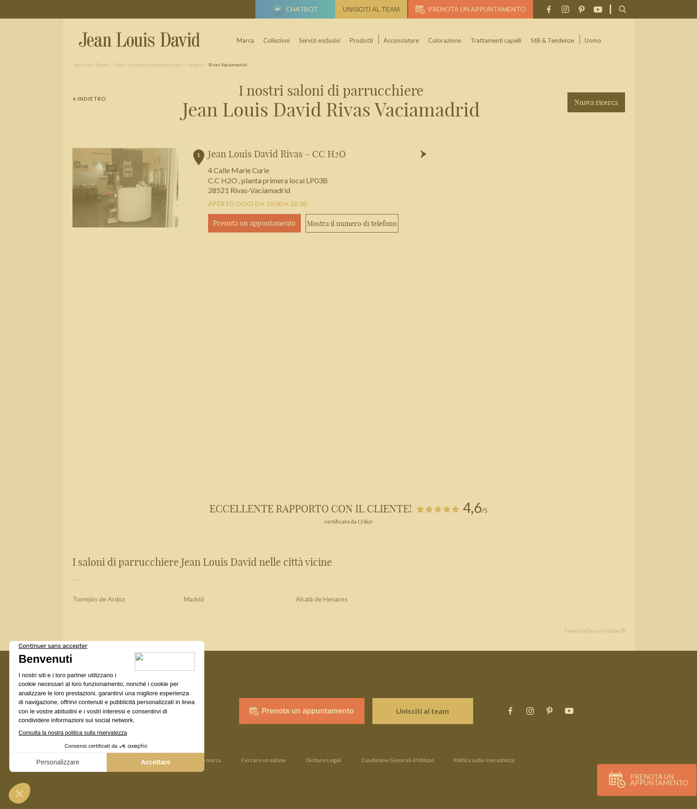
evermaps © (609, 630)
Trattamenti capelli (496, 40)
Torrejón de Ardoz (98, 599)
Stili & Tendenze (552, 40)
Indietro (89, 99)
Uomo (593, 40)
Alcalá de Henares (322, 599)
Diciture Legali (323, 760)
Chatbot (294, 10)
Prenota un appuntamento (471, 9)
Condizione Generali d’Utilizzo (397, 760)
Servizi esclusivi (320, 40)
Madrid (194, 599)
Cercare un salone (263, 760)
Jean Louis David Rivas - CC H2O (277, 154)
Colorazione (445, 40)
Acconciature (401, 40)
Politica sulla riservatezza (484, 760)
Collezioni (277, 40)
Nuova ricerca (596, 102)
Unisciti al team (371, 9)
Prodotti (361, 40)
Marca (245, 40)
